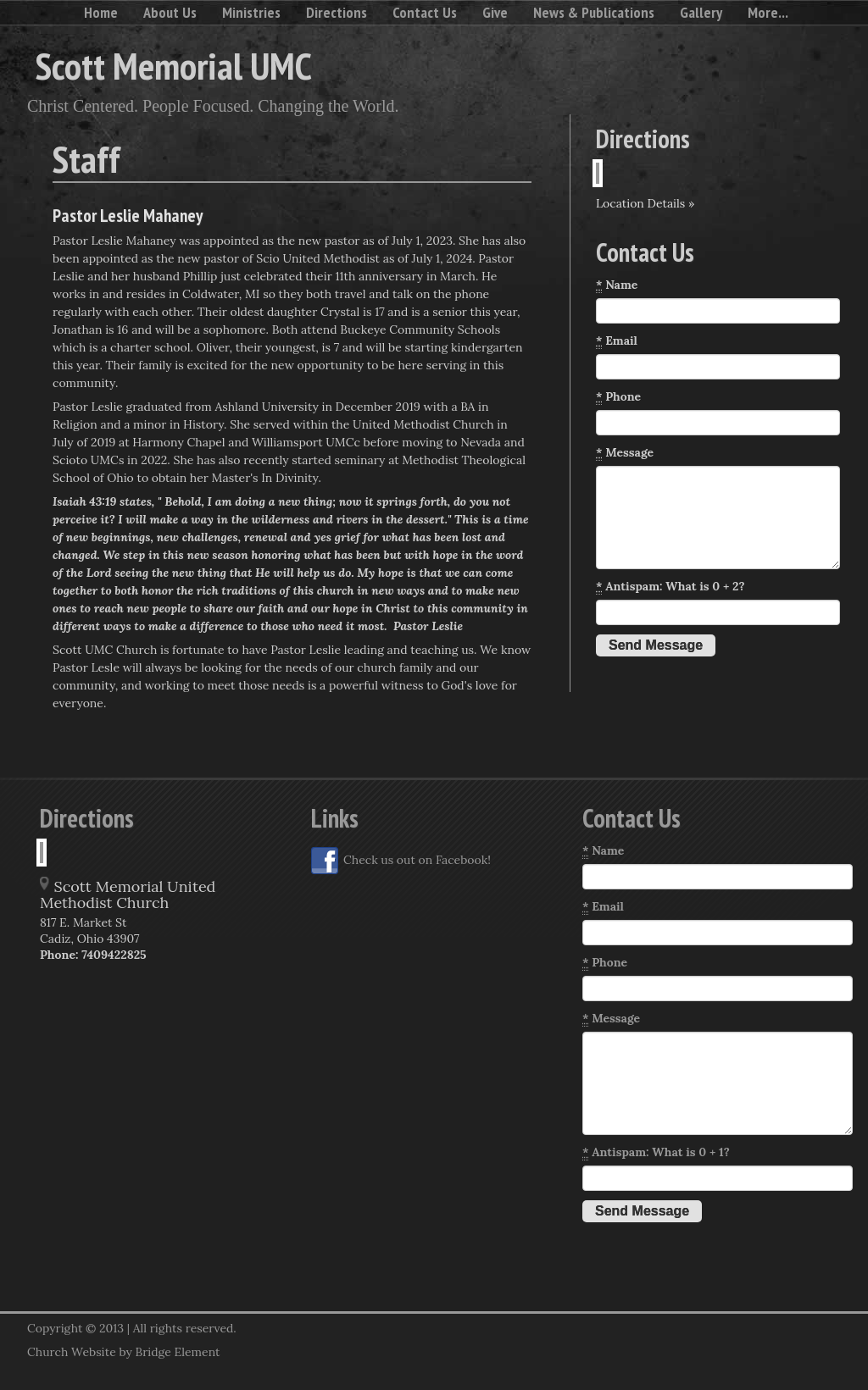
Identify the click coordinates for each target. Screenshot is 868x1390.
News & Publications (593, 12)
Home (101, 12)
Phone (618, 397)
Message (625, 453)
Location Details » (645, 203)
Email (616, 341)
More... (768, 12)
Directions (336, 12)
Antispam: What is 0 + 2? (670, 587)
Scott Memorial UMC (174, 65)
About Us (170, 12)
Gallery (701, 12)
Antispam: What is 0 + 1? (656, 1152)
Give (495, 12)
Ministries (251, 12)
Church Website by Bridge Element (123, 1352)
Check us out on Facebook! (401, 860)
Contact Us (424, 12)
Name (616, 285)
